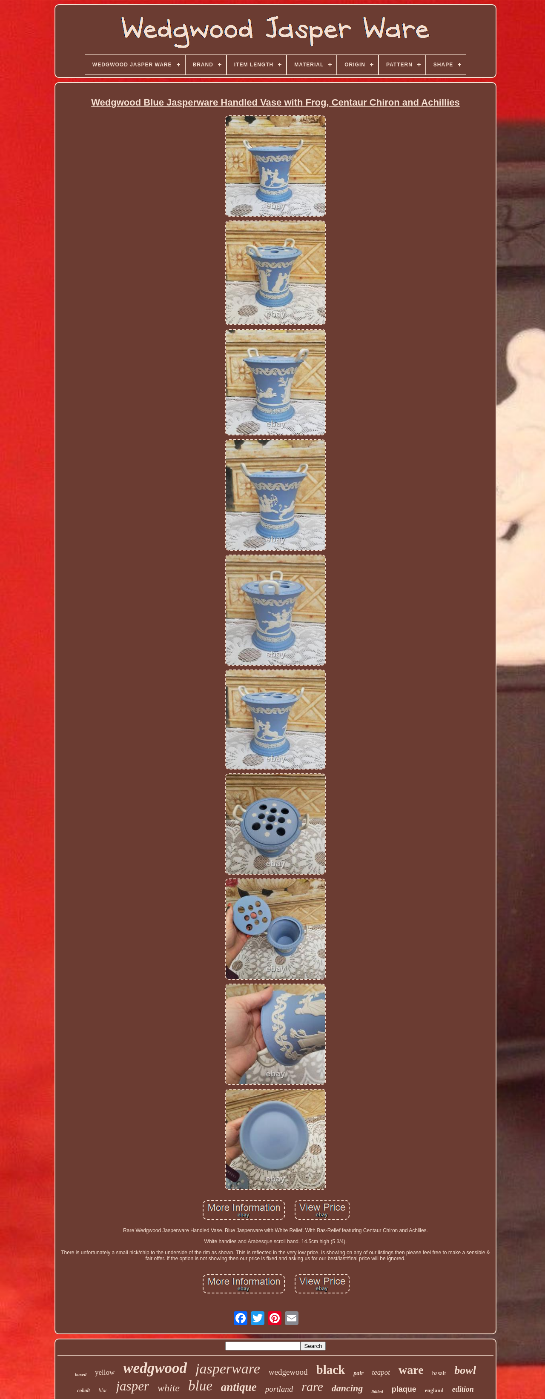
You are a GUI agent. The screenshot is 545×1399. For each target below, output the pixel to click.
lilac (102, 1390)
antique (239, 1387)
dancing (347, 1388)
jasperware (227, 1368)
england (434, 1390)
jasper (132, 1386)
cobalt (83, 1390)
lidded (377, 1391)
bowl (465, 1370)
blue (200, 1385)
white (169, 1387)
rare (312, 1386)
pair (358, 1373)
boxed (80, 1374)
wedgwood (155, 1368)
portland (279, 1389)
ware (411, 1369)
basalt (439, 1373)
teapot (381, 1372)
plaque (404, 1389)
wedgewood (288, 1372)
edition (463, 1389)
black (330, 1369)
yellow (105, 1372)
